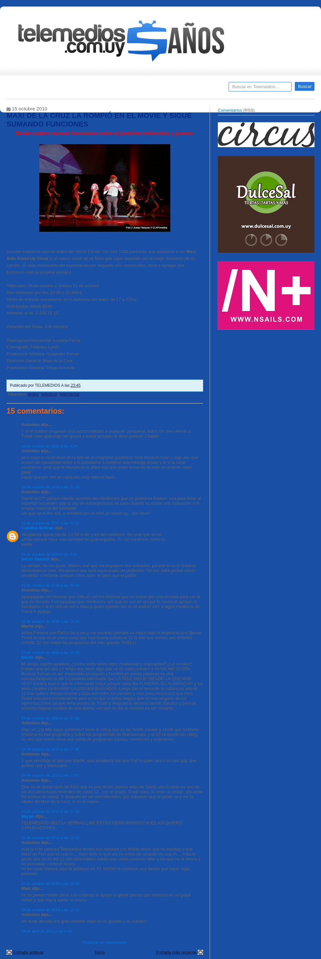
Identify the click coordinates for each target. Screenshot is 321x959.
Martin (27, 657)
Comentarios (230, 110)
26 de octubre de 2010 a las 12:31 (50, 910)
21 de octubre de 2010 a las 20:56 (50, 585)
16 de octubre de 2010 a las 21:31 (50, 523)
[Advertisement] (267, 380)
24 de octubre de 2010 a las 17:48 (50, 811)
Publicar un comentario (105, 942)
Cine (135, 89)
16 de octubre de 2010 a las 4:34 (49, 446)
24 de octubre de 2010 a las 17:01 (50, 718)
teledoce (49, 394)
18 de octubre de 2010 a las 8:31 (49, 554)
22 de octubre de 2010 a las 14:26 (50, 621)
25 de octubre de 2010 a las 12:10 (50, 837)
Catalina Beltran (37, 527)
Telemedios (204, 89)
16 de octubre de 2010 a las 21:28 (50, 487)
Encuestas (163, 89)
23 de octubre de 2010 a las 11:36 (50, 652)
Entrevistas (90, 89)
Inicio (99, 952)
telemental (69, 394)
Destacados (33, 89)
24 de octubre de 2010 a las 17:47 (50, 775)
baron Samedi (35, 559)
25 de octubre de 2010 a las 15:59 (50, 883)
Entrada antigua (28, 952)
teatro (33, 394)
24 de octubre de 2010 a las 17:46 (50, 749)
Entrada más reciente (176, 952)
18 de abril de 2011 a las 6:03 (46, 931)
